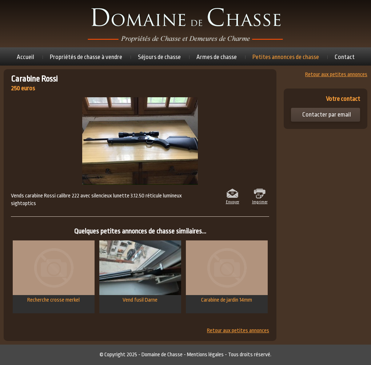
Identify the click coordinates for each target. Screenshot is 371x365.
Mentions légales (205, 355)
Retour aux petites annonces (238, 331)
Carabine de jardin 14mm (227, 271)
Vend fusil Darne (140, 271)
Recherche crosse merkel (54, 271)
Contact (345, 57)
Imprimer (260, 201)
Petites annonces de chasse (285, 57)
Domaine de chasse (185, 23)
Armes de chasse (216, 57)
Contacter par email (326, 114)
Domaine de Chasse (162, 355)
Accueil (25, 57)
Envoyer (232, 201)
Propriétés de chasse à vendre (86, 57)
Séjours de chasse (159, 57)
